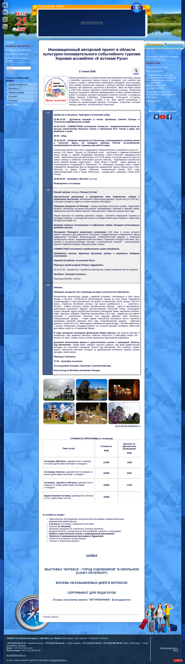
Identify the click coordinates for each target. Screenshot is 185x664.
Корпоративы (153, 101)
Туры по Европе (154, 71)
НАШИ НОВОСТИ (18, 84)
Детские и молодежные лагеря (17, 59)
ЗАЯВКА (91, 555)
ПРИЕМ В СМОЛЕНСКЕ (18, 50)
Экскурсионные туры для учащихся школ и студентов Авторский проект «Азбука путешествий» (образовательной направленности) (161, 81)
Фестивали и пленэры (17, 54)
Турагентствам (16, 92)
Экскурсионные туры (157, 67)
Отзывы (13, 96)
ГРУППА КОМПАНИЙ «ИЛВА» (17, 79)
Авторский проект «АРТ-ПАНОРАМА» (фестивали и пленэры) (160, 94)
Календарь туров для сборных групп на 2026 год (162, 57)
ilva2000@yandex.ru (16, 655)
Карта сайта (11, 104)
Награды (13, 100)
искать (11, 72)
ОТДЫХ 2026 (153, 63)
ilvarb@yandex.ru (58, 660)
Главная (9, 42)
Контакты (13, 88)
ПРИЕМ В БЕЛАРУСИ (17, 46)
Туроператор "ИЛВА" (51, 6)
